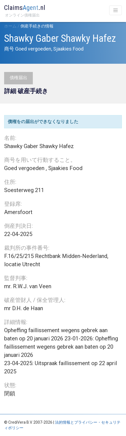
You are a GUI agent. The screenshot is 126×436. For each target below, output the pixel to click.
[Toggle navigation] (115, 10)
